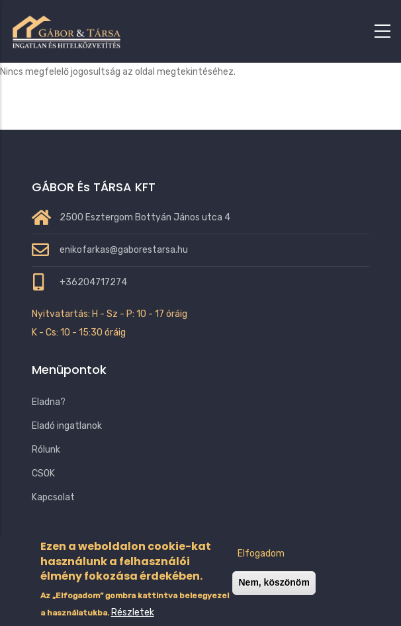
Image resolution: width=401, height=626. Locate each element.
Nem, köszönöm (273, 596)
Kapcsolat (53, 497)
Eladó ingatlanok (67, 425)
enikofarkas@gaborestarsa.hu (124, 249)
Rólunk (46, 449)
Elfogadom (261, 567)
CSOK (43, 473)
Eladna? (49, 402)
